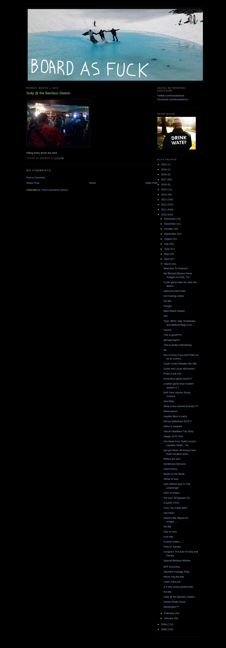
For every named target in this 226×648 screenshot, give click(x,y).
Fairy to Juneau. (172, 546)
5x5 (165, 316)
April (167, 258)
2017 (164, 179)
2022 (164, 164)
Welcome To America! (175, 268)
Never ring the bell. (173, 576)
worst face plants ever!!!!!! (177, 378)
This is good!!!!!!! (172, 334)
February (169, 613)
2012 (164, 204)
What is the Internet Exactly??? (180, 406)
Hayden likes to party (175, 416)
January (169, 618)
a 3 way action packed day (178, 586)
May (167, 253)
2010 (164, 214)
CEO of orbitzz (171, 492)
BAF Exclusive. (171, 566)
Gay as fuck (170, 531)
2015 (164, 189)
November (170, 223)
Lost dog (168, 536)
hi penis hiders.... (172, 541)
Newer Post (32, 182)
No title (167, 301)
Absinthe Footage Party (176, 571)
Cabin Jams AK (172, 581)
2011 (164, 209)
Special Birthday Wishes (176, 560)
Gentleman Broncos (174, 463)
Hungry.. (168, 306)
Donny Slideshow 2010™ (177, 421)
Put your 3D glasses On (176, 497)
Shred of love (170, 479)
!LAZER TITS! (171, 502)
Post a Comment (35, 177)
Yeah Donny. (170, 468)
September (170, 233)
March (168, 263)
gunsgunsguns (171, 339)
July (166, 243)
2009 (164, 624)
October (169, 228)
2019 (164, 169)
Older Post (151, 182)
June (167, 248)
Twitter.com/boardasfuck (170, 95)
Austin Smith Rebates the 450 (180, 363)
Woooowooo (170, 411)
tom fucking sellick (173, 295)
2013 (164, 199)
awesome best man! (174, 290)
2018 (164, 174)
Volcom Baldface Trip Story (178, 431)
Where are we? (171, 458)
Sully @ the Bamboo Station (179, 596)
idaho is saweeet (172, 426)
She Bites (168, 401)
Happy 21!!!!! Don (173, 436)
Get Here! (168, 512)
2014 (164, 194)
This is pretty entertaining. (177, 344)
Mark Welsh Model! (174, 311)
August (168, 238)
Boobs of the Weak (174, 473)
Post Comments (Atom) (55, 189)
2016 (164, 184)
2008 (164, 629)
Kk (164, 349)
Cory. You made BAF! (175, 507)
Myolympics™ (171, 606)
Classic (167, 329)
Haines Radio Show (174, 601)
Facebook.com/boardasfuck (172, 99)
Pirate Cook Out (172, 373)
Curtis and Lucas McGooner (179, 368)
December (170, 218)
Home (92, 182)
